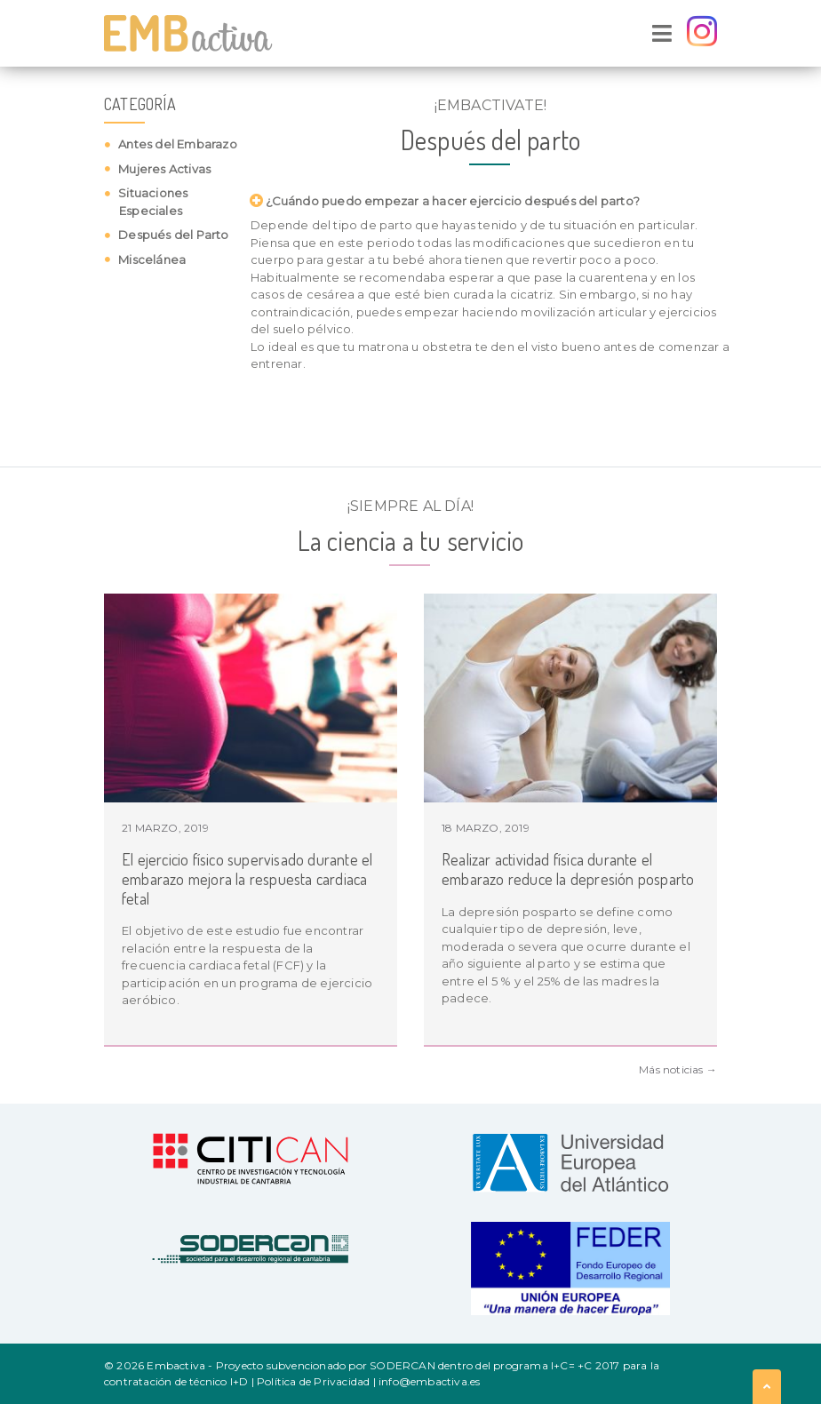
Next (744, 820)
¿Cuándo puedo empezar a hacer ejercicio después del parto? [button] (449, 201)
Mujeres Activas (163, 169)
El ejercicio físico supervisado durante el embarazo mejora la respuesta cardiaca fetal (247, 878)
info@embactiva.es (429, 1381)
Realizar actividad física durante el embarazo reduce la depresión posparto (568, 869)
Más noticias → (678, 1069)
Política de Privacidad (313, 1381)
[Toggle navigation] (662, 34)
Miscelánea (151, 259)
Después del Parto (172, 234)
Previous (77, 820)
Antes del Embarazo (176, 144)
